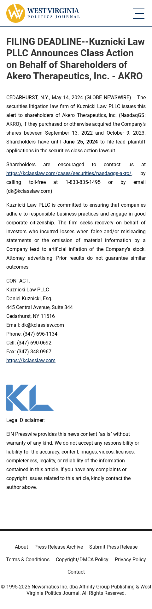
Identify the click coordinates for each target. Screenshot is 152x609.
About (21, 547)
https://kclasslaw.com (31, 360)
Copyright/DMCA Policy (82, 560)
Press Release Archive (58, 547)
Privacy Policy (130, 560)
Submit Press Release (113, 547)
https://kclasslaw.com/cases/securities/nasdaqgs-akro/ (69, 173)
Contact (76, 572)
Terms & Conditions (28, 560)
